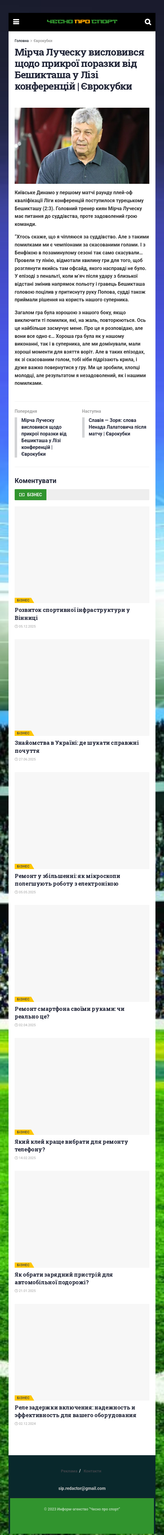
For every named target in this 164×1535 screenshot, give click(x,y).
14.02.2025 (25, 1159)
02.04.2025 (25, 1026)
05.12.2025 (25, 628)
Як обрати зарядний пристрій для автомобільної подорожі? (64, 1279)
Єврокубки (43, 41)
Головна (22, 41)
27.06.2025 (25, 761)
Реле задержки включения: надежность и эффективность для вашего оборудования (76, 1412)
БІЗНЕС (23, 602)
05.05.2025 (25, 893)
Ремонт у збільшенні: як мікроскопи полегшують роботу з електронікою (67, 880)
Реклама (69, 1472)
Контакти (92, 1472)
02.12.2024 (25, 1425)
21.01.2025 (25, 1292)
